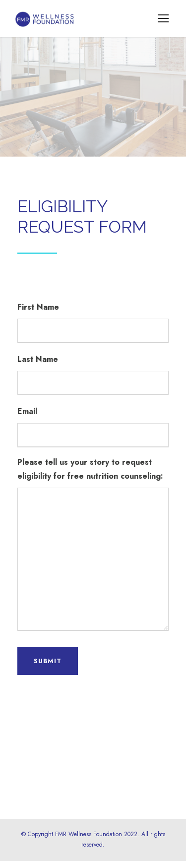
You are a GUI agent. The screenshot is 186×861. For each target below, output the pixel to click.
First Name (38, 307)
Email (27, 411)
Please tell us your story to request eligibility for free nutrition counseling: (90, 469)
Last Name (37, 359)
